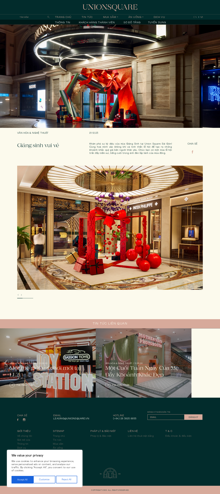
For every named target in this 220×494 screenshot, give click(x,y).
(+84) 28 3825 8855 (124, 418)
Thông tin (62, 22)
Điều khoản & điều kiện (178, 436)
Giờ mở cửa (23, 440)
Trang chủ (63, 17)
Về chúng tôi (24, 436)
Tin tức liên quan (110, 323)
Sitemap (58, 431)
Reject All (45, 479)
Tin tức (87, 17)
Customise (22, 479)
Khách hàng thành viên (97, 22)
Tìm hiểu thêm (21, 384)
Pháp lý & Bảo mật (100, 436)
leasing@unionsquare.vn (71, 418)
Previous (8, 362)
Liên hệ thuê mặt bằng (141, 436)
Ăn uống (134, 17)
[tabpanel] (110, 228)
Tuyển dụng (157, 22)
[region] (44, 469)
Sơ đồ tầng (132, 22)
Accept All (67, 479)
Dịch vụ (159, 17)
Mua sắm (109, 17)
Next (211, 362)
